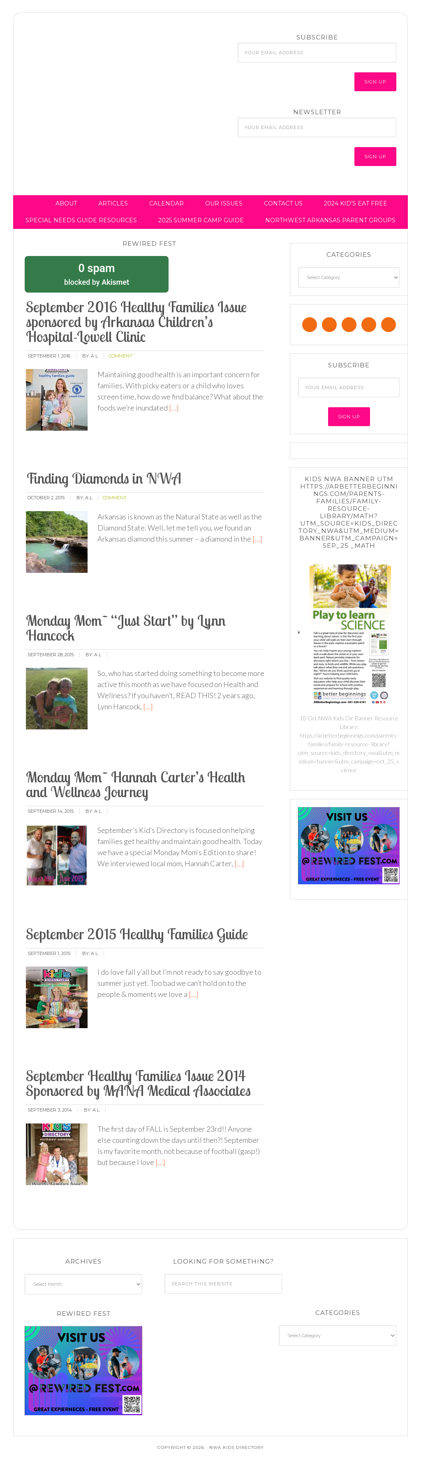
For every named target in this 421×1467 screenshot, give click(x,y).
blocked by (97, 273)
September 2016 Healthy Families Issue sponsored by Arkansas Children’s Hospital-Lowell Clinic (136, 322)
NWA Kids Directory (92, 50)
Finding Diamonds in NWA (103, 478)
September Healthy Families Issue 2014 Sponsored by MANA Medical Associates (138, 1083)
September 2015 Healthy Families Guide (137, 934)
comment (120, 356)
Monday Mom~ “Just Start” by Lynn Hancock (126, 627)
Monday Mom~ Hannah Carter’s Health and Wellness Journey (135, 784)
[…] (173, 407)
